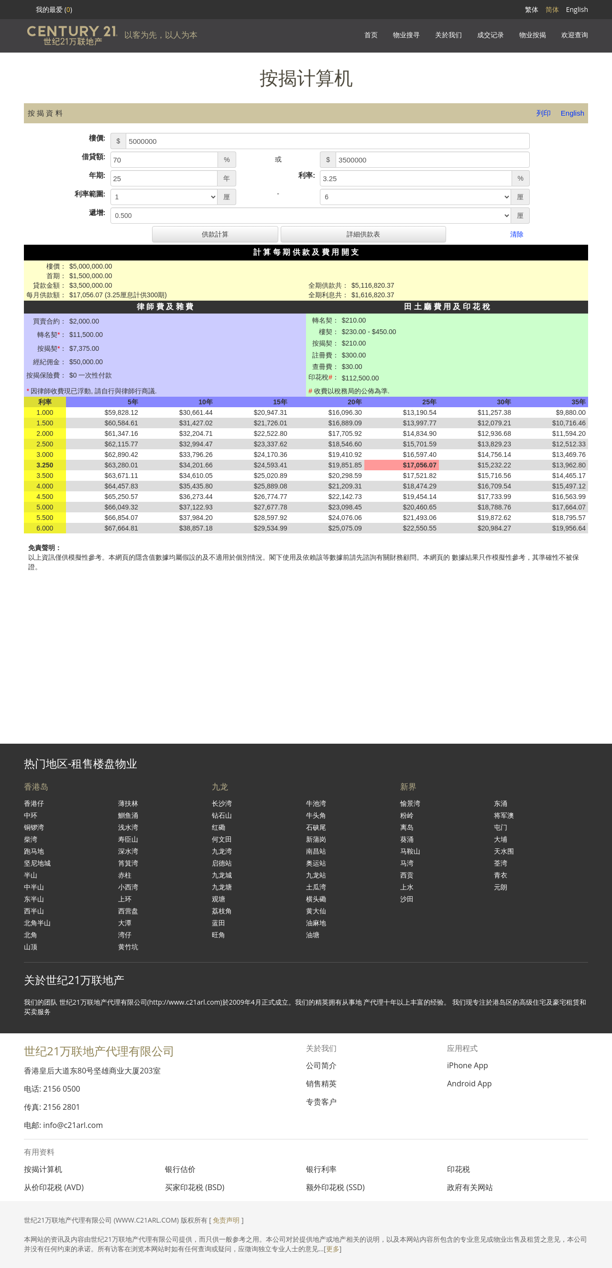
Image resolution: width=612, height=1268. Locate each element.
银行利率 (321, 1169)
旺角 (218, 934)
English (577, 9)
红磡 (218, 827)
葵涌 (407, 839)
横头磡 (316, 898)
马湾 (407, 862)
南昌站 (316, 851)
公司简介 (321, 1065)
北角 (30, 934)
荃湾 (500, 862)
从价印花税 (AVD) (54, 1187)
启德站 (222, 862)
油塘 (312, 934)
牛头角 (316, 815)
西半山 (34, 910)
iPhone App (467, 1065)
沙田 (407, 898)
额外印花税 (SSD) (335, 1187)
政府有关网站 (470, 1187)
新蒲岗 (316, 839)
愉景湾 (410, 803)
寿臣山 (128, 839)
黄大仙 (316, 910)
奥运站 (316, 862)
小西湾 (128, 886)
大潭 (124, 922)
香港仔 (34, 803)
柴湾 (30, 839)
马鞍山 (410, 851)
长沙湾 (222, 803)
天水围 (504, 851)
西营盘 (128, 910)
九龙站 (316, 874)
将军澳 (504, 815)
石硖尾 (316, 827)
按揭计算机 (43, 1169)
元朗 (500, 886)
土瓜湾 (316, 886)
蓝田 (218, 922)
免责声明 (226, 1220)
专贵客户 (321, 1101)
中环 (30, 815)
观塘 (218, 898)
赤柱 (124, 874)
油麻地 (316, 922)
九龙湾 (222, 851)
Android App (469, 1083)
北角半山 (37, 922)
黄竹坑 (128, 946)
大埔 (500, 839)
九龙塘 (222, 886)
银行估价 (180, 1169)
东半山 (34, 898)
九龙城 (222, 874)
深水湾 (128, 851)
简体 (552, 9)
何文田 (222, 839)
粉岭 (407, 815)
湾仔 (124, 934)
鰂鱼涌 (128, 815)
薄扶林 (128, 803)
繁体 (531, 9)
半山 (30, 874)
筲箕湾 (128, 862)
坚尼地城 (37, 862)
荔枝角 (222, 910)
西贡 (407, 874)
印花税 (458, 1169)
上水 (407, 886)
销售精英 (321, 1083)
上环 (124, 898)
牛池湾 (316, 803)
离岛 (407, 827)
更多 (332, 1248)
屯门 (500, 827)
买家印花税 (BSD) (194, 1187)
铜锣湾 (34, 827)
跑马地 (34, 851)
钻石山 (222, 815)
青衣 (500, 874)
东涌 (500, 803)
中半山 (34, 886)
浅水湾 (128, 827)
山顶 (30, 946)
